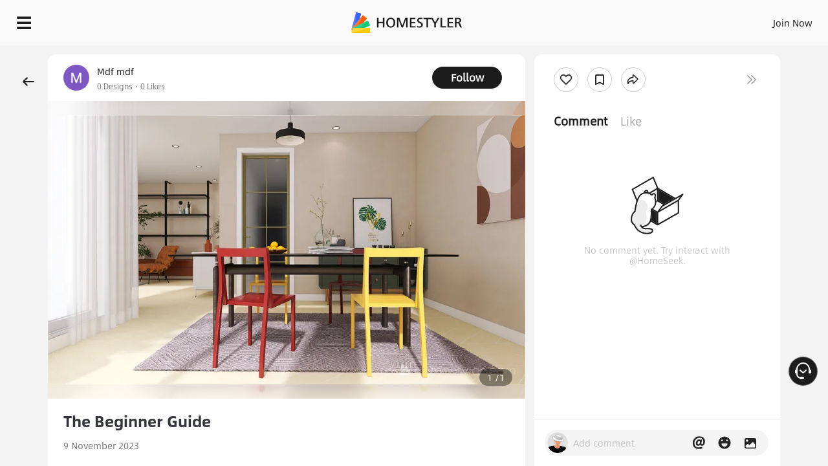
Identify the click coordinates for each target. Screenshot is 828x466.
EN (682, 19)
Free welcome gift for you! (559, 54)
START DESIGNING (763, 19)
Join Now (637, 19)
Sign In (589, 19)
